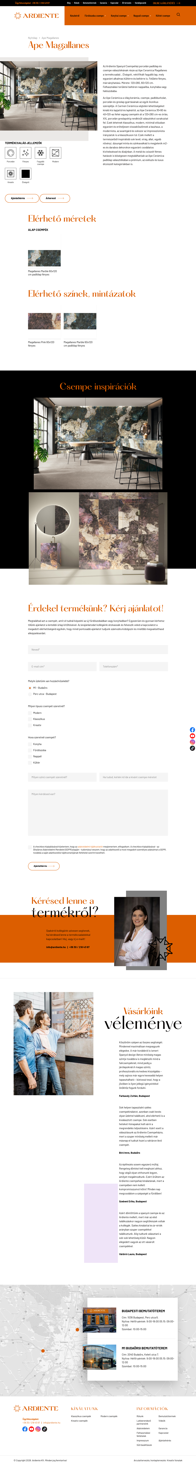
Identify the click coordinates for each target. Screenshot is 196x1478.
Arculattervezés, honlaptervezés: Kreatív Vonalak (158, 1472)
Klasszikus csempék (81, 1428)
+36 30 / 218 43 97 (41, 2)
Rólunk (76, 2)
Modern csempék (109, 1428)
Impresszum (143, 1452)
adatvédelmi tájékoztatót (90, 857)
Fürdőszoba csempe (94, 15)
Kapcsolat (114, 2)
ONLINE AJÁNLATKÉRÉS (164, 3)
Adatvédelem (143, 1440)
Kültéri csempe (163, 15)
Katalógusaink (140, 2)
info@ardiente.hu (56, 959)
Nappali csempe (141, 15)
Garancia (103, 2)
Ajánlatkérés (18, 195)
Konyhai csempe (118, 15)
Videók (162, 1432)
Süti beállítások (144, 1457)
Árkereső (16, 208)
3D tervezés (126, 2)
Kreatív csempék (79, 1432)
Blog (69, 2)
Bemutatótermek (89, 2)
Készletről (74, 15)
